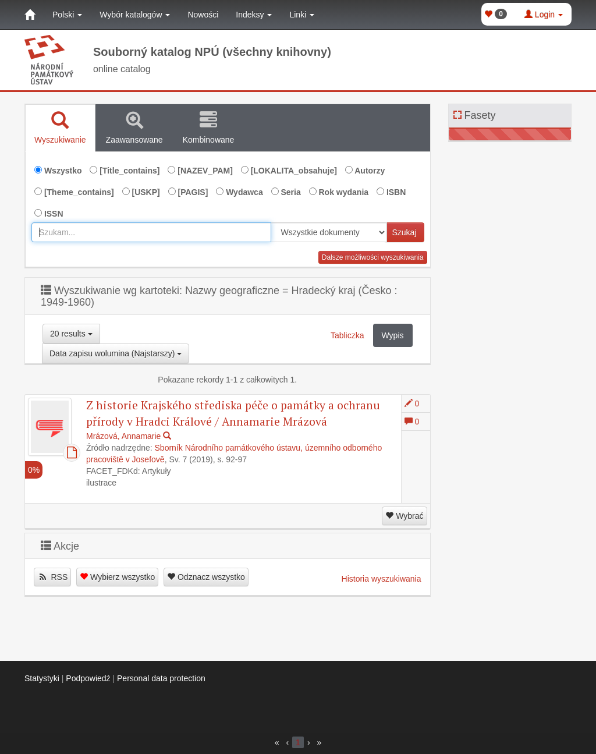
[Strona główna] (30, 14)
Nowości (202, 14)
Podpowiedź (88, 678)
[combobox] (151, 232)
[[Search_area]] (329, 232)
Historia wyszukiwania (381, 578)
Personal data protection (161, 678)
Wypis (393, 335)
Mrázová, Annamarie (123, 436)
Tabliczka (347, 335)
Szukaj (404, 232)
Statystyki (41, 678)
